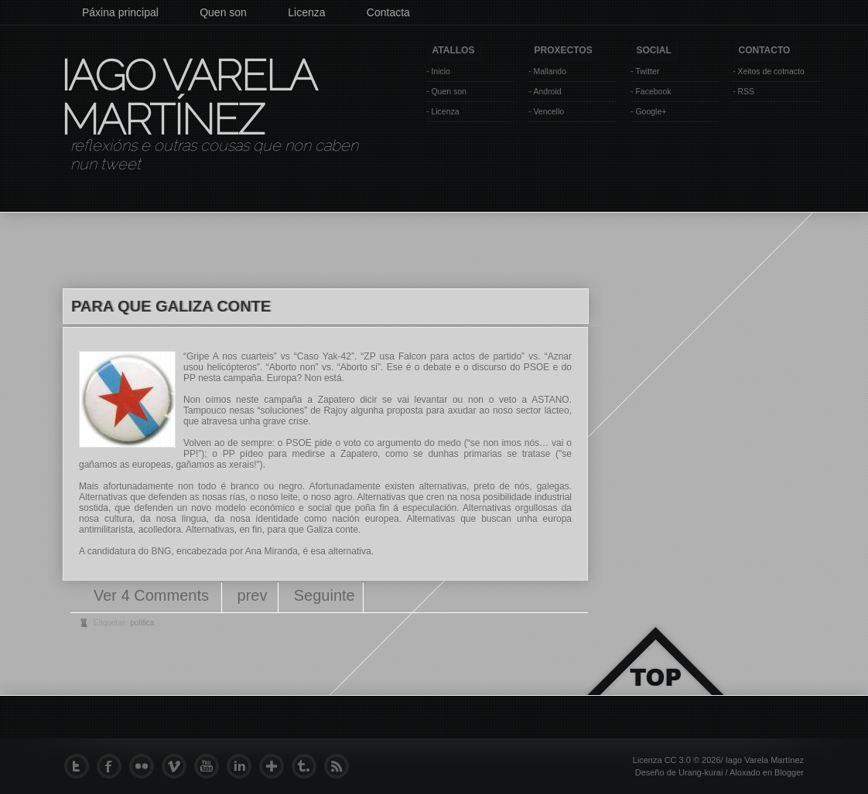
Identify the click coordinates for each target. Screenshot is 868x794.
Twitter (647, 71)
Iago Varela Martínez (187, 97)
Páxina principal (120, 12)
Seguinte (324, 595)
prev (253, 595)
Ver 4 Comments (154, 595)
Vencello (548, 111)
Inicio (440, 71)
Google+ (650, 111)
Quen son (223, 12)
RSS (745, 91)
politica (142, 623)
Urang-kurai (700, 772)
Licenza (306, 12)
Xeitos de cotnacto (770, 71)
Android (547, 91)
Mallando (549, 71)
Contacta (388, 12)
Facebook (653, 91)
